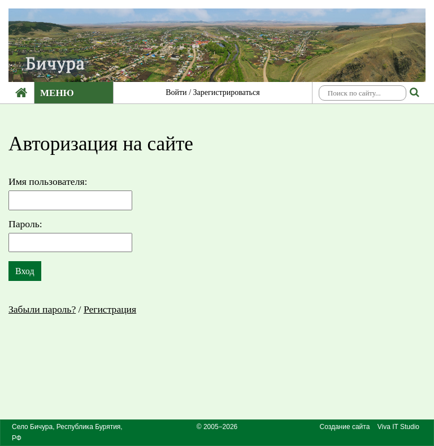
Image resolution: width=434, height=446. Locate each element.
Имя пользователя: (47, 181)
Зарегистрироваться (226, 92)
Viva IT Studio (398, 427)
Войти (176, 92)
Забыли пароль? (42, 309)
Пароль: (25, 224)
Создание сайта (344, 427)
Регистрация (110, 309)
